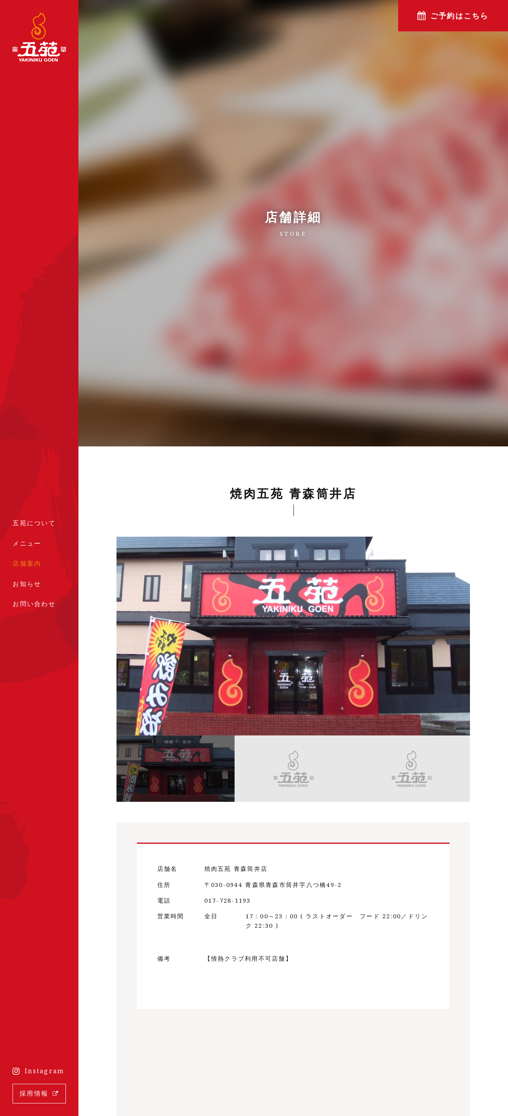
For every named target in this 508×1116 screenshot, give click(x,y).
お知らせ (27, 583)
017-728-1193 (227, 900)
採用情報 (34, 1093)
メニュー (27, 543)
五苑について (34, 523)
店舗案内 (27, 563)
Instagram (44, 1071)
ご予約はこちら (459, 16)
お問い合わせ (34, 603)
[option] (293, 636)
